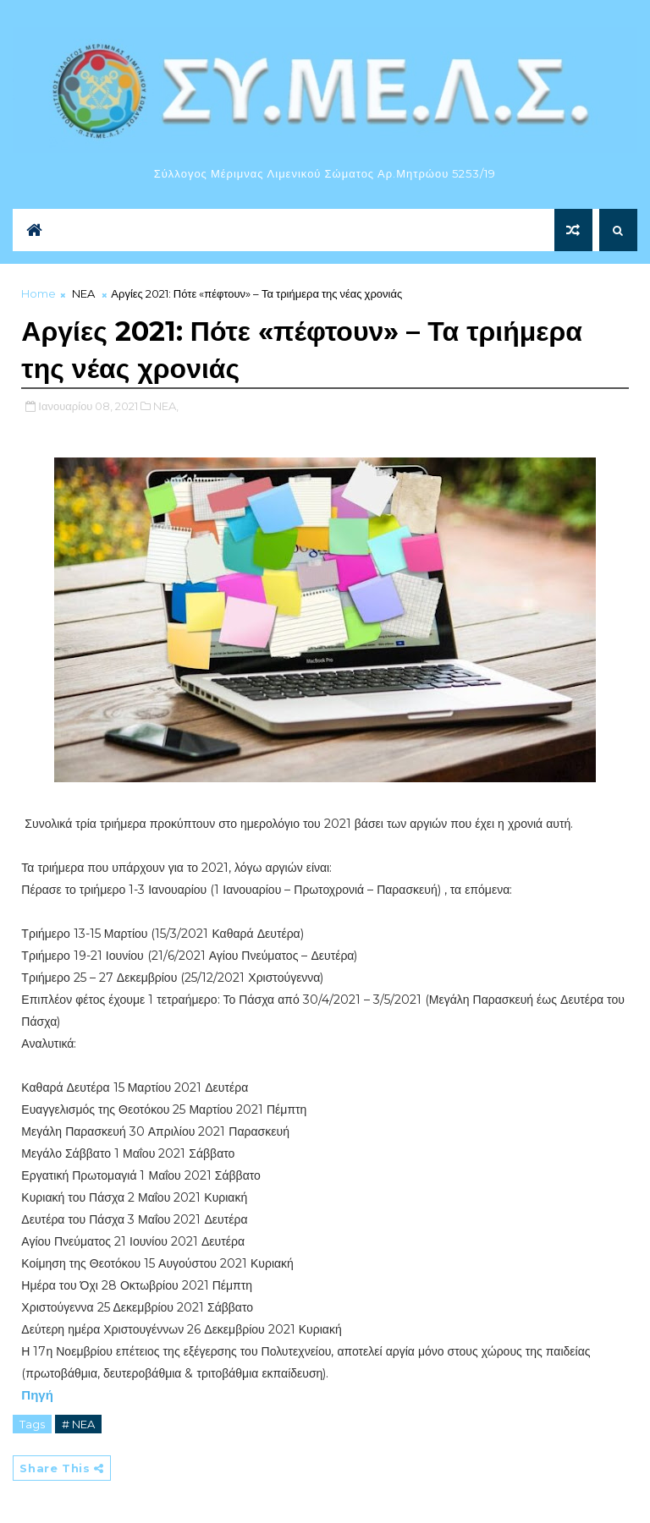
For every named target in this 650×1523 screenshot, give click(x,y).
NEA (83, 293)
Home (38, 293)
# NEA (78, 1424)
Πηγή (37, 1395)
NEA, (166, 406)
